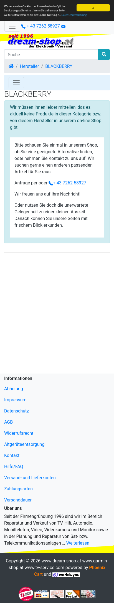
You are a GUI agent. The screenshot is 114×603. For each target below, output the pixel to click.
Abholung (13, 388)
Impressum (15, 399)
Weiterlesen (77, 543)
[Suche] (51, 54)
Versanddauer (18, 500)
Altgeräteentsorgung (24, 444)
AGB (8, 422)
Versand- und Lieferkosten (30, 477)
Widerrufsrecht (18, 433)
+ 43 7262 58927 (40, 26)
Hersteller (29, 66)
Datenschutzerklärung (74, 15)
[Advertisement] (57, 314)
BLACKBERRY (58, 66)
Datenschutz (16, 411)
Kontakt (11, 455)
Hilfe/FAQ (13, 466)
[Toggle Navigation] (16, 82)
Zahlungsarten (18, 488)
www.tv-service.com (44, 567)
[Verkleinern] (12, 26)
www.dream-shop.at (61, 561)
